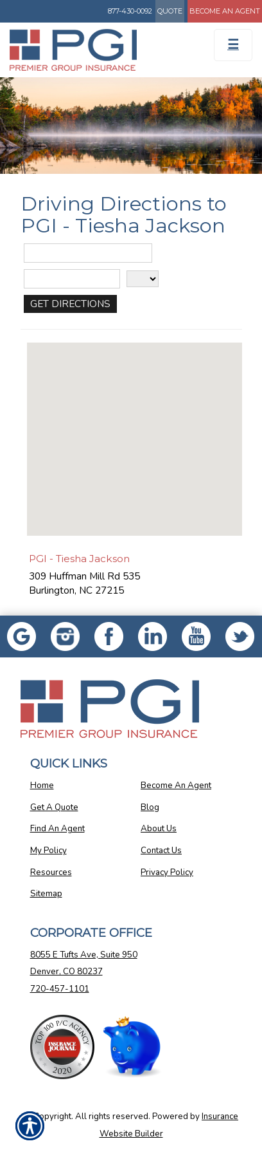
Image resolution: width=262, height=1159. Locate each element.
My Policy (48, 850)
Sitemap (46, 894)
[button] (134, 427)
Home (42, 785)
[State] (143, 278)
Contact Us (161, 850)
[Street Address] (88, 253)
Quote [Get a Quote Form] (169, 10)
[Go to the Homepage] (98, 50)
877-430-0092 (130, 10)
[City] (72, 278)
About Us (159, 828)
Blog (150, 807)
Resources (51, 872)
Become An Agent (176, 785)
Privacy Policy (167, 872)
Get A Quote (54, 807)
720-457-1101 (59, 989)
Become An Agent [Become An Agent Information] (224, 10)
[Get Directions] (70, 304)
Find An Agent (57, 828)
